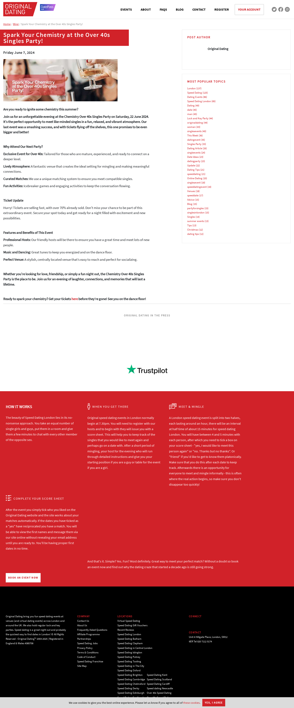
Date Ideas (193, 157)
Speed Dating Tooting (129, 661)
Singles (191, 217)
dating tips (193, 234)
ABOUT (146, 9)
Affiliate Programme (88, 634)
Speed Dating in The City (130, 666)
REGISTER (221, 9)
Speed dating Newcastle (160, 688)
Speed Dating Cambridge (131, 679)
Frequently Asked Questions (92, 630)
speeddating (194, 174)
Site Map (82, 666)
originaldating (195, 122)
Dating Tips (193, 169)
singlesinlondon (195, 212)
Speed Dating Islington (129, 652)
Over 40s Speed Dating (159, 693)
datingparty (193, 161)
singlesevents (194, 131)
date (189, 110)
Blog (16, 24)
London (191, 88)
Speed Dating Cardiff (158, 684)
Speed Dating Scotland (159, 679)
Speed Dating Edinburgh (130, 693)
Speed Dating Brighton (130, 675)
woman (191, 127)
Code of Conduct (86, 657)
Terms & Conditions (87, 652)
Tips (189, 225)
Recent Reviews (125, 630)
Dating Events (194, 97)
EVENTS (126, 9)
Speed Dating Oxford (128, 670)
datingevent (193, 139)
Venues (191, 191)
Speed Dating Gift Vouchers (132, 625)
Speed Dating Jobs (87, 643)
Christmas (192, 229)
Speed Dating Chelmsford (131, 684)
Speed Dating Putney (128, 657)
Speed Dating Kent (157, 675)
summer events (195, 221)
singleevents (193, 152)
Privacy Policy (84, 648)
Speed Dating (194, 92)
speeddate (192, 195)
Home (7, 24)
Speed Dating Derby (128, 688)
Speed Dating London (199, 101)
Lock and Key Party (197, 118)
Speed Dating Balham (129, 639)
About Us (82, 625)
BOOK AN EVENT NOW (23, 577)
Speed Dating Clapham (130, 643)
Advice (190, 199)
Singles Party (194, 144)
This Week (192, 135)
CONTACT (199, 9)
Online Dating (194, 178)
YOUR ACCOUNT (249, 9)
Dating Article (194, 148)
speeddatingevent (197, 187)
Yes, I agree (214, 702)
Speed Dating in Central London (134, 648)
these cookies (191, 703)
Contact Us (83, 621)
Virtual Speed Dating (128, 621)
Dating (191, 105)
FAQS (163, 9)
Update (191, 165)
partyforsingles (195, 208)
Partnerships (84, 639)
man (189, 114)
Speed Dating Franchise (90, 661)
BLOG (180, 9)
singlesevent (193, 182)
